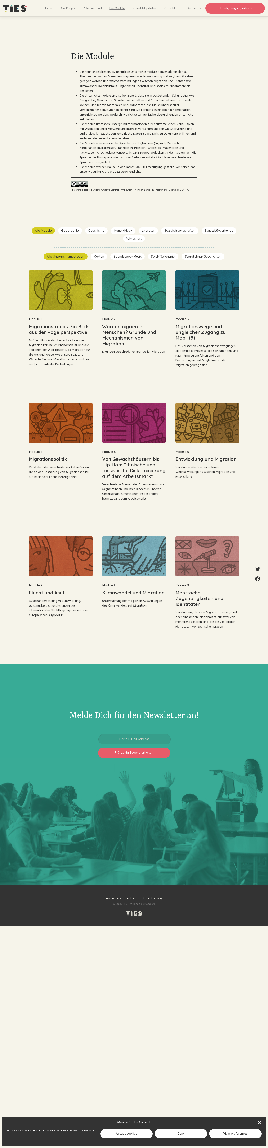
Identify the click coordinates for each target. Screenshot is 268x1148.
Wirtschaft (134, 238)
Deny (181, 1133)
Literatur (148, 230)
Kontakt (169, 8)
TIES (124, 904)
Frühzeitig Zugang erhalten (235, 8)
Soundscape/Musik (128, 256)
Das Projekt (68, 8)
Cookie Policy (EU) (150, 898)
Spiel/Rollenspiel (163, 256)
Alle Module (43, 230)
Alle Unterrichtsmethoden (65, 256)
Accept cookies (126, 1133)
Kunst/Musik (123, 230)
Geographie (70, 230)
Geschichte (96, 230)
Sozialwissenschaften (179, 230)
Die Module (117, 8)
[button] (259, 1122)
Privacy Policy (126, 898)
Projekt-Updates (144, 8)
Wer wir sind (93, 8)
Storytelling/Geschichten (203, 256)
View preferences (235, 1133)
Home (48, 8)
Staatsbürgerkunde (219, 230)
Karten (99, 256)
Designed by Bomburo (142, 904)
